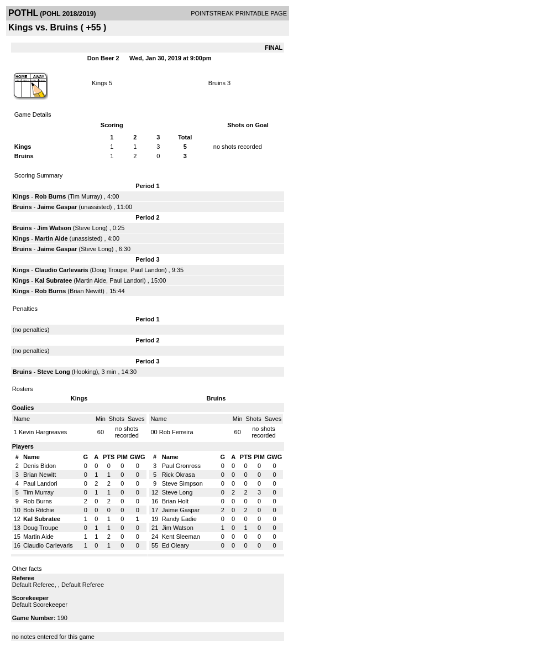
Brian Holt (175, 501)
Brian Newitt (86, 291)
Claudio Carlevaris (61, 270)
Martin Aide (51, 238)
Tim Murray (85, 196)
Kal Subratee (53, 280)
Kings (99, 83)
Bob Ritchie (38, 510)
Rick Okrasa (178, 474)
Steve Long (90, 228)
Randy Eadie (179, 519)
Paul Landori (147, 270)
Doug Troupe (109, 270)
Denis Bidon (39, 465)
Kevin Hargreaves (43, 432)
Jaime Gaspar (57, 207)
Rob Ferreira (176, 432)
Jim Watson (54, 228)
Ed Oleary (175, 545)
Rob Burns (50, 196)
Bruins (217, 83)
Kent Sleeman (181, 536)
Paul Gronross (181, 465)
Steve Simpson (182, 483)
